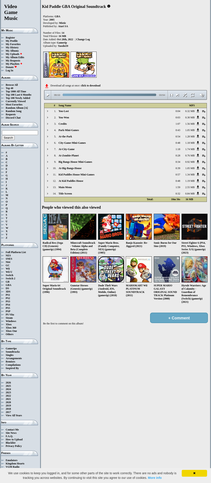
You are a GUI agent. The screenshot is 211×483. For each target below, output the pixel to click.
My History (12, 47)
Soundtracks (13, 351)
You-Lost (64, 111)
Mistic (62, 22)
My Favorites (13, 44)
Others (9, 334)
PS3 (8, 301)
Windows (11, 321)
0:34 (178, 161)
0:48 (178, 142)
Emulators (11, 460)
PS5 (8, 308)
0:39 (178, 168)
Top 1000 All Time (16, 91)
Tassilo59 (63, 45)
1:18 (178, 149)
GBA (8, 285)
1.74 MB (190, 149)
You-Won (64, 117)
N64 (8, 262)
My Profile (12, 40)
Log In (9, 70)
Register (10, 37)
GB (7, 281)
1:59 (178, 187)
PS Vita (10, 314)
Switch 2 (10, 278)
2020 (8, 402)
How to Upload (14, 439)
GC (8, 265)
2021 (8, 399)
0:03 (178, 117)
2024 (8, 389)
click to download (90, 85)
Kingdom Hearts (15, 463)
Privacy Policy (14, 446)
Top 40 (9, 88)
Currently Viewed (16, 101)
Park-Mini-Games (69, 130)
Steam (9, 317)
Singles (10, 355)
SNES (9, 258)
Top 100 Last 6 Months (18, 94)
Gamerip (62, 42)
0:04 (178, 111)
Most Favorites (14, 104)
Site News (11, 432)
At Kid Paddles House (71, 180)
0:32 (178, 193)
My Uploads (14, 54)
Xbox (9, 324)
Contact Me (12, 429)
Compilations (13, 364)
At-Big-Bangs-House (70, 168)
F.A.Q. (9, 436)
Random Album (15, 107)
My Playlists (14, 63)
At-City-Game (66, 149)
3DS (8, 291)
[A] (26, 107)
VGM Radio (12, 466)
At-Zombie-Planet (69, 155)
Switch (9, 275)
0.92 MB (190, 161)
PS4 (8, 304)
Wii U (9, 271)
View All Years (14, 415)
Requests (11, 114)
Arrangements (14, 358)
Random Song (13, 111)
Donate (11, 67)
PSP (8, 311)
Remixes (10, 361)
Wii (8, 268)
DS (7, 288)
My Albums (12, 50)
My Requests (13, 60)
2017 (8, 412)
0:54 (178, 136)
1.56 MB (190, 123)
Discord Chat (13, 117)
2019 (8, 405)
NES (8, 255)
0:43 (178, 130)
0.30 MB (190, 117)
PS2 (8, 298)
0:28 (178, 155)
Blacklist (11, 442)
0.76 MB (190, 155)
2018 (8, 408)
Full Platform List (16, 252)
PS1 (8, 294)
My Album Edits (15, 57)
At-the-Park (65, 136)
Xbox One (11, 330)
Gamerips (11, 348)
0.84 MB (190, 193)
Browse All (12, 84)
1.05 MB (190, 130)
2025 (8, 385)
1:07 (178, 123)
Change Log (83, 39)
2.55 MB (190, 187)
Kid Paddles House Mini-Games (76, 174)
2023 (8, 392)
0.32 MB (190, 111)
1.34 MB (190, 174)
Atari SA (63, 26)
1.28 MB (190, 136)
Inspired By (12, 368)
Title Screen (65, 193)
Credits (63, 123)
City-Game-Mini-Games (72, 142)
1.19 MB (190, 180)
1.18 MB (190, 142)
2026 (8, 382)
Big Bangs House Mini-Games (75, 161)
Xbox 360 (11, 327)
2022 (8, 395)
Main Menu (65, 187)
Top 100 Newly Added (18, 98)
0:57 (178, 174)
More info (155, 478)
